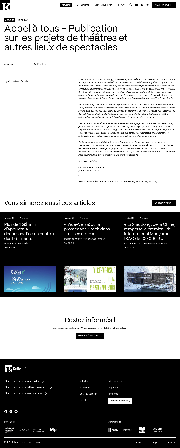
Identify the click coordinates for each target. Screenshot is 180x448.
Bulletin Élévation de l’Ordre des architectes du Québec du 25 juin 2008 (121, 183)
